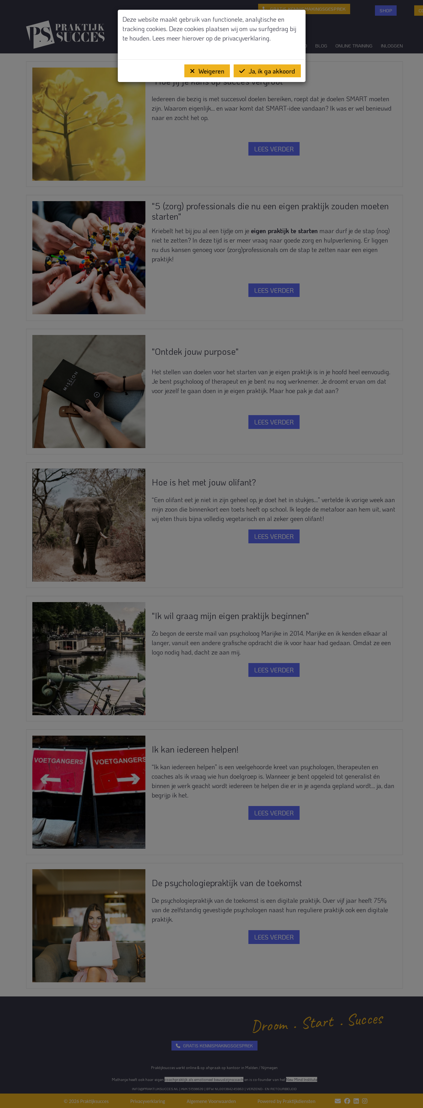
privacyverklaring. (246, 38)
